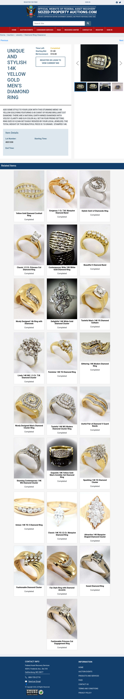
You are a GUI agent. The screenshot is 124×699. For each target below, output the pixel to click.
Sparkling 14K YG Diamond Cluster (95, 481)
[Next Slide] (121, 63)
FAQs (59, 30)
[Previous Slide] (77, 63)
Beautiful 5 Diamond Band (95, 265)
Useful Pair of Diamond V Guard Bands (95, 425)
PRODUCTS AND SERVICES (88, 676)
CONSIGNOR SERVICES (45, 30)
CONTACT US (87, 30)
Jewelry (19, 35)
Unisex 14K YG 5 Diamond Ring (29, 525)
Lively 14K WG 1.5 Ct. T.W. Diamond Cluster (29, 376)
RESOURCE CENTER (72, 30)
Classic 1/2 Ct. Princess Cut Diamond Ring (29, 268)
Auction (10, 35)
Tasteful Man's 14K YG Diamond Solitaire (95, 321)
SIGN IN (109, 30)
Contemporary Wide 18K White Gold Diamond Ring (62, 268)
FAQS (80, 680)
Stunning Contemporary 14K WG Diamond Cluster (29, 482)
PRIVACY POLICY (84, 693)
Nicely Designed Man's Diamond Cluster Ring (29, 427)
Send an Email (34, 681)
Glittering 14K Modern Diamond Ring (95, 365)
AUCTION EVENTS (26, 30)
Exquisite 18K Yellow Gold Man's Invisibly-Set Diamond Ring (62, 475)
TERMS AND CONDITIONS (88, 689)
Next (121, 40)
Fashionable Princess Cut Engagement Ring (62, 642)
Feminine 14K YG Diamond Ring (62, 372)
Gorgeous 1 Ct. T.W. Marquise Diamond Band (62, 212)
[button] (80, 87)
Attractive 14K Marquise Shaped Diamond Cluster (95, 536)
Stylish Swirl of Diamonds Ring (95, 211)
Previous (4, 40)
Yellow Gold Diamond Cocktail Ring (29, 214)
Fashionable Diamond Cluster (29, 587)
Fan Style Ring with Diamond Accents (62, 589)
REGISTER (99, 30)
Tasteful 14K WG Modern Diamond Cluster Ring (62, 428)
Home (2, 35)
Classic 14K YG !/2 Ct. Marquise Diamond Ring (62, 534)
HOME (14, 30)
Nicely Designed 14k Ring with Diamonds (29, 322)
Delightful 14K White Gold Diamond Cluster (62, 322)
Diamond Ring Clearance (35, 35)
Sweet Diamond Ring (95, 586)
